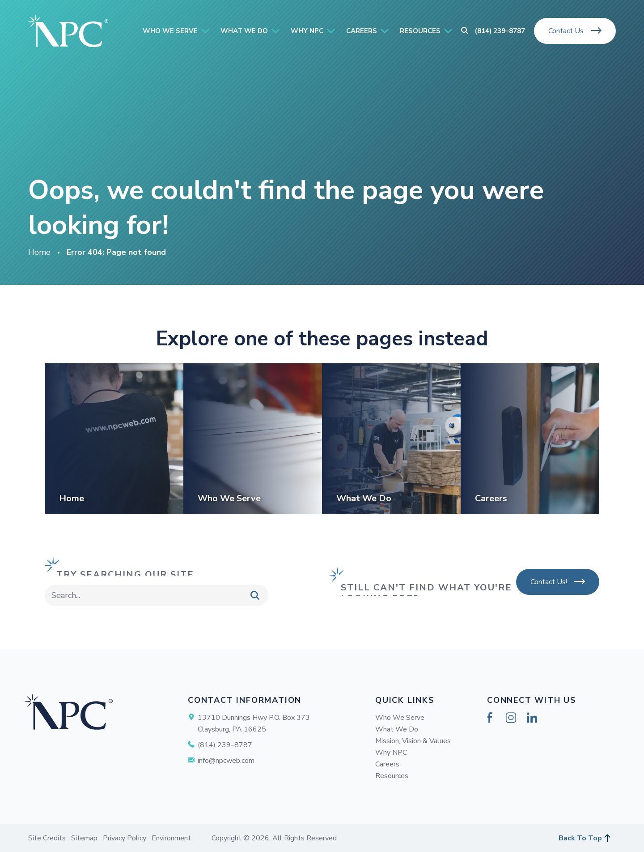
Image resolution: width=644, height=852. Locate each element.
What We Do (396, 729)
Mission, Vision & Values (413, 741)
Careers (387, 764)
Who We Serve (399, 718)
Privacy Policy (124, 838)
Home (39, 252)
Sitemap (84, 838)
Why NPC (391, 752)
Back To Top (580, 838)
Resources (391, 776)
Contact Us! (548, 582)
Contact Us (566, 31)
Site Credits (47, 838)
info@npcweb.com (226, 761)
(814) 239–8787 (500, 30)
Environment (171, 838)
